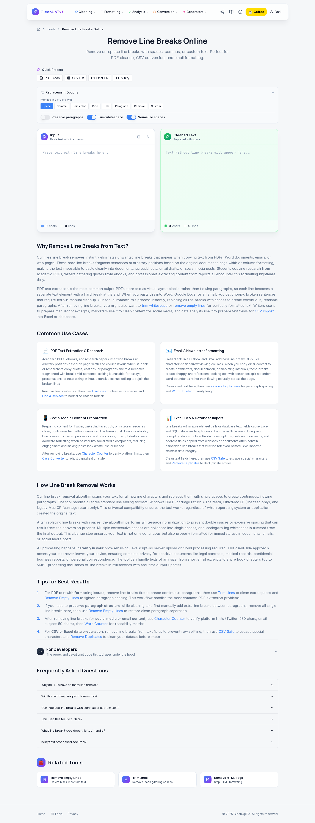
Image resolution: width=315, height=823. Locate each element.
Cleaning (85, 12)
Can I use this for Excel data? (157, 719)
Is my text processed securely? (157, 742)
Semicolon (79, 106)
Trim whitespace (110, 117)
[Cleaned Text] (219, 182)
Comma (62, 106)
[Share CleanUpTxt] (222, 12)
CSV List (75, 78)
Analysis (139, 12)
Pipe (95, 106)
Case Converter (53, 458)
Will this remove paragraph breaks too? (157, 696)
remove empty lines (189, 305)
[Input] (96, 182)
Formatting (112, 12)
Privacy (73, 814)
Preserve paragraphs (67, 117)
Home (41, 814)
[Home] (38, 29)
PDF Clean (50, 78)
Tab (106, 106)
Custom (156, 106)
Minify (122, 78)
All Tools (56, 814)
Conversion (165, 12)
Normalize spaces (151, 117)
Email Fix (99, 78)
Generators (195, 12)
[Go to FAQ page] (240, 12)
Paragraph (121, 106)
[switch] (45, 117)
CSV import (264, 311)
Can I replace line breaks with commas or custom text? (157, 708)
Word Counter (182, 391)
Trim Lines (99, 391)
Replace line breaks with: (56, 99)
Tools (51, 29)
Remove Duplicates (185, 463)
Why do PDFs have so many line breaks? (157, 685)
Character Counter (95, 453)
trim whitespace (155, 305)
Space (47, 106)
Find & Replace (53, 396)
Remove (139, 106)
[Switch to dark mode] (275, 11)
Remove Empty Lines (225, 386)
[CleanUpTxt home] (47, 11)
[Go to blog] (231, 12)
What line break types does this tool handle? (157, 730)
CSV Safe (218, 458)
